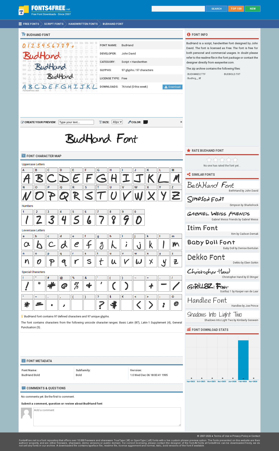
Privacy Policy (240, 436)
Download (172, 86)
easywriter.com (224, 62)
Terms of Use (222, 436)
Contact (255, 436)
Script (125, 61)
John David (129, 53)
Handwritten (139, 61)
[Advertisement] (101, 106)
